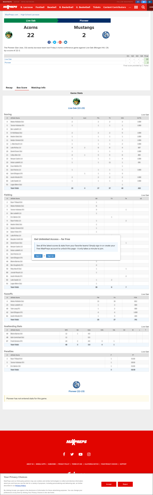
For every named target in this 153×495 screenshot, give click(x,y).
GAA (89, 330)
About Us (30, 464)
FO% (135, 297)
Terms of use (77, 464)
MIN (66, 330)
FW (98, 297)
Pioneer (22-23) (77, 391)
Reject (125, 484)
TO (111, 198)
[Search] (143, 7)
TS (110, 118)
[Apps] (136, 7)
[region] (76, 484)
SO (124, 330)
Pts (98, 118)
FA (114, 297)
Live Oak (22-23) (76, 108)
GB (96, 198)
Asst (84, 118)
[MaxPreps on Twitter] (144, 1)
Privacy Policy (63, 464)
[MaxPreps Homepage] (76, 442)
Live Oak (31, 20)
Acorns (31, 27)
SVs (114, 330)
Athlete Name (15, 118)
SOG (122, 118)
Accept (108, 484)
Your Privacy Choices (109, 464)
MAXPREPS (7, 2)
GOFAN (16, 2)
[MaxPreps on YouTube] (80, 454)
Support (123, 464)
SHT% (139, 118)
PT (133, 355)
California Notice (92, 464)
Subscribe (52, 464)
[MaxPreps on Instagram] (149, 1)
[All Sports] (130, 7)
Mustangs (84, 27)
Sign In (38, 256)
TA (126, 198)
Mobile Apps (41, 464)
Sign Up (51, 256)
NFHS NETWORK (27, 2)
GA (78, 330)
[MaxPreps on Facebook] (138, 1)
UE (141, 198)
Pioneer (84, 20)
